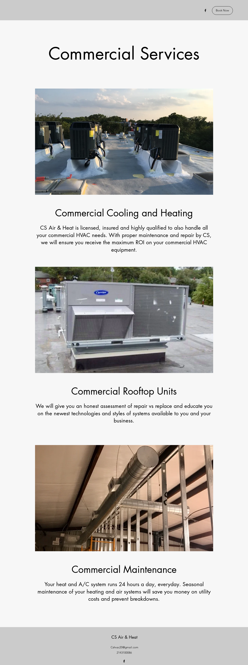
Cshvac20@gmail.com (124, 647)
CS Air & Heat (124, 637)
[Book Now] (222, 10)
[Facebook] (205, 10)
